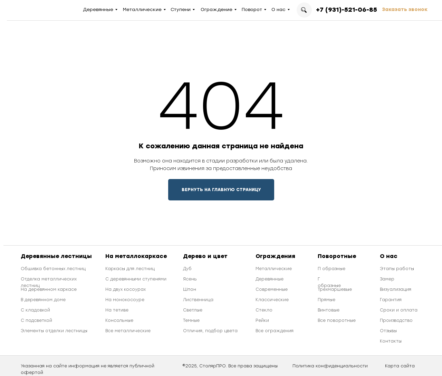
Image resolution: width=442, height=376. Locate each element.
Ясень (190, 279)
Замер (387, 279)
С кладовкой (35, 310)
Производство (396, 320)
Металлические (142, 9)
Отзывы (388, 330)
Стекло (264, 310)
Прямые (326, 299)
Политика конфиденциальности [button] (330, 366)
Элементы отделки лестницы (54, 330)
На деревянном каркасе (49, 289)
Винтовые (328, 310)
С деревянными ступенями (135, 279)
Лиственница (198, 299)
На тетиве (116, 310)
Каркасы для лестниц (130, 268)
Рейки (262, 320)
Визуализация (395, 289)
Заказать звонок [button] (404, 9)
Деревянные (98, 9)
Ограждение (216, 9)
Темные (191, 320)
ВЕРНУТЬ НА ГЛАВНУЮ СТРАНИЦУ (221, 189)
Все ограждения (275, 330)
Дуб (187, 268)
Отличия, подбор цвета (210, 330)
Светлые (192, 310)
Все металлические (128, 330)
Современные (272, 289)
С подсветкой (36, 320)
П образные (331, 268)
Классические (272, 299)
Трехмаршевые (335, 289)
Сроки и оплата (398, 310)
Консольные (119, 320)
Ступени (181, 9)
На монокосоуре (124, 299)
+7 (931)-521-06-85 (346, 9)
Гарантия (391, 299)
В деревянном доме (43, 299)
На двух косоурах (125, 289)
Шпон (189, 289)
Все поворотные (337, 320)
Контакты (391, 341)
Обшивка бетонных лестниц (53, 268)
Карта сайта (400, 366)
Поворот (252, 9)
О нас (278, 9)
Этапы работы (397, 268)
